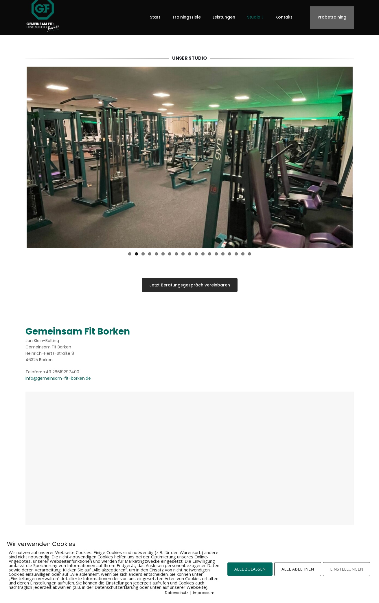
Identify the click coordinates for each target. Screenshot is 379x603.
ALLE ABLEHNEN (298, 569)
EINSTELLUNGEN (346, 569)
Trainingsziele (186, 17)
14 (216, 251)
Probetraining (332, 17)
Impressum (203, 592)
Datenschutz (176, 592)
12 (203, 251)
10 (189, 251)
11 (196, 251)
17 (236, 251)
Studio (253, 17)
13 (209, 251)
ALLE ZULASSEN (250, 569)
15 (223, 251)
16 (229, 251)
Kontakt (283, 17)
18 (242, 251)
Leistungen (224, 17)
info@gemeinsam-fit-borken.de (58, 376)
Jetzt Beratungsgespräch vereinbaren (189, 283)
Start (155, 17)
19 (249, 251)
